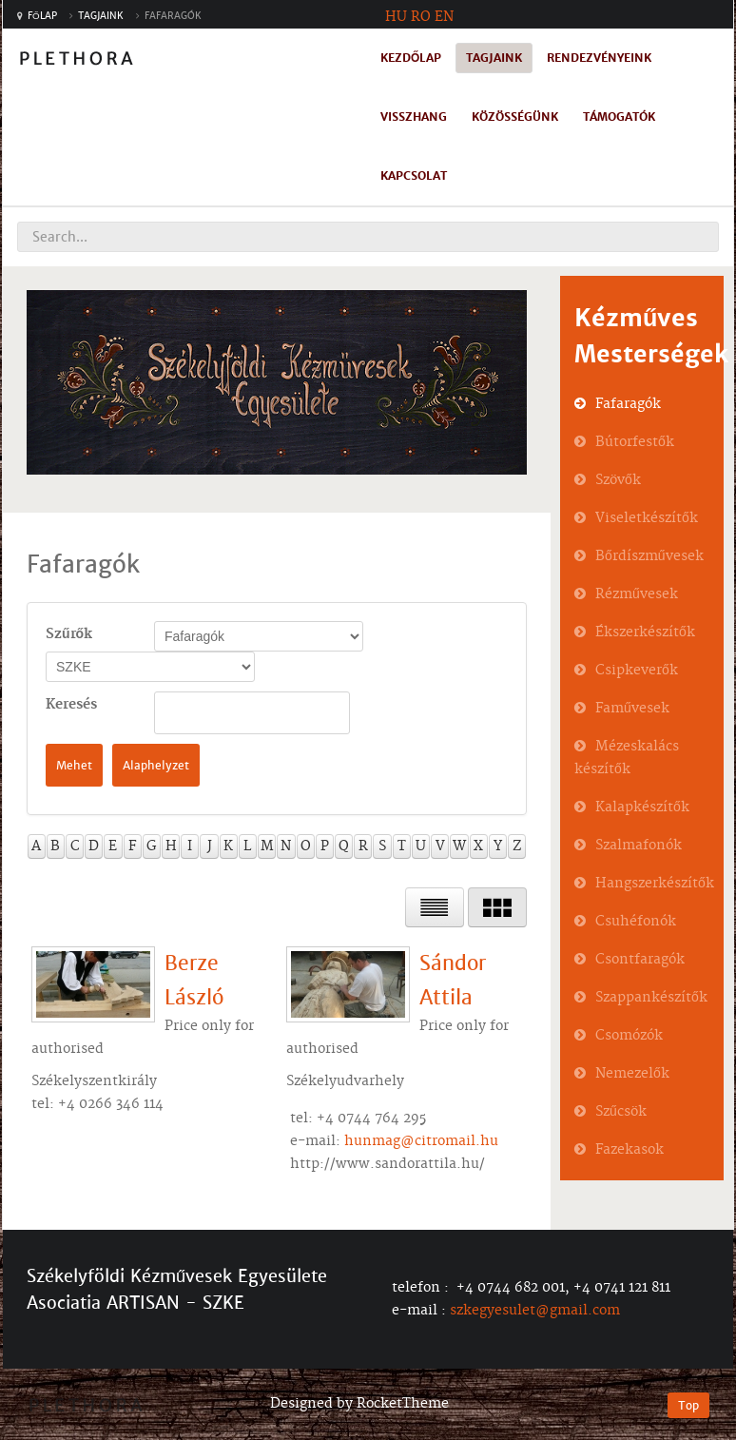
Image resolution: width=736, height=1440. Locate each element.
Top (688, 1405)
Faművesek (632, 708)
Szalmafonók (638, 845)
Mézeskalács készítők (626, 758)
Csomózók (629, 1035)
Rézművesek (636, 594)
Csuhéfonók (635, 921)
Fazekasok (629, 1149)
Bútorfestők (634, 442)
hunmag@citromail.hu (421, 1141)
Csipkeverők (636, 670)
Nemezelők (632, 1073)
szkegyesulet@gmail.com (535, 1310)
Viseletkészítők (646, 518)
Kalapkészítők (642, 807)
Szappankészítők (651, 997)
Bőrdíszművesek (649, 556)
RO (421, 17)
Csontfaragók (640, 959)
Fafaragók (628, 404)
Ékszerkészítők (645, 632)
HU (396, 17)
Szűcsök (621, 1111)
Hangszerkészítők (654, 883)
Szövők (618, 480)
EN (444, 17)
